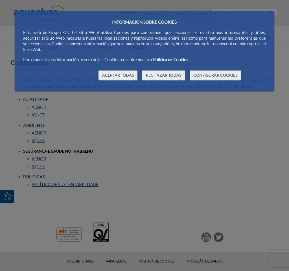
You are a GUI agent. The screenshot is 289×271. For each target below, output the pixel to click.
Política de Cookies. (171, 59)
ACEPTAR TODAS (118, 75)
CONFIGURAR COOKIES (215, 75)
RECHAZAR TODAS (163, 75)
